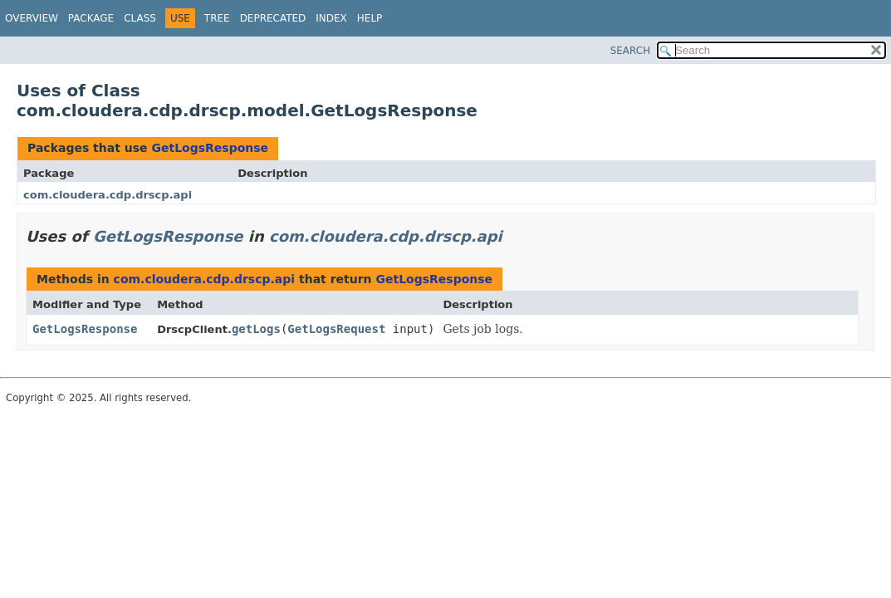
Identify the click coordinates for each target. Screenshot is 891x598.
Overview (31, 18)
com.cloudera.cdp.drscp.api (107, 195)
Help (370, 18)
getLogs (256, 329)
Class (140, 18)
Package (91, 18)
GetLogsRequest (336, 329)
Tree (217, 18)
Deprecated (273, 18)
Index (331, 18)
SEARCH (630, 50)
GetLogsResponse (209, 147)
